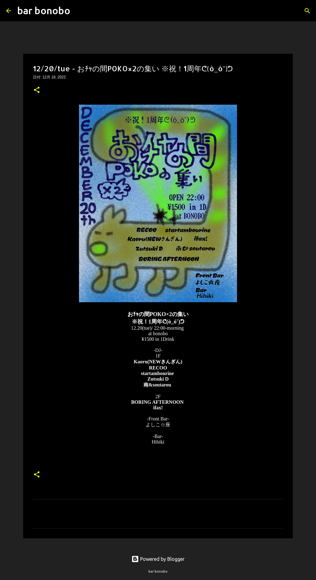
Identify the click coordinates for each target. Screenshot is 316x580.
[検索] (79, 10)
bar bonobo (43, 10)
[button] (36, 90)
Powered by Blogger (158, 559)
